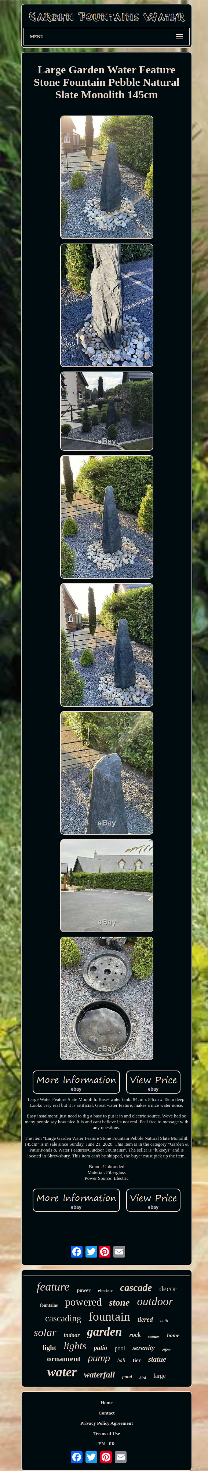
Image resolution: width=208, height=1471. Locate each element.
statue (157, 1359)
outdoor (155, 1301)
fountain (109, 1316)
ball (121, 1360)
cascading (63, 1318)
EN (101, 1443)
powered (83, 1302)
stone (119, 1302)
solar (45, 1332)
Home (107, 1402)
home (173, 1335)
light (49, 1347)
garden (104, 1331)
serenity (143, 1347)
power (84, 1290)
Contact (106, 1413)
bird (142, 1377)
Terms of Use (106, 1433)
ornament (64, 1358)
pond (127, 1376)
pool (119, 1348)
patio (100, 1347)
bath (164, 1320)
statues (154, 1336)
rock (135, 1334)
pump (99, 1358)
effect (166, 1350)
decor (167, 1288)
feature (53, 1286)
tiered (145, 1319)
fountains (49, 1305)
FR (112, 1443)
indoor (72, 1335)
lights (74, 1345)
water (62, 1372)
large (159, 1375)
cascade (136, 1287)
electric (105, 1290)
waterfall (99, 1374)
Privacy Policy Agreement (106, 1423)
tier (137, 1360)
